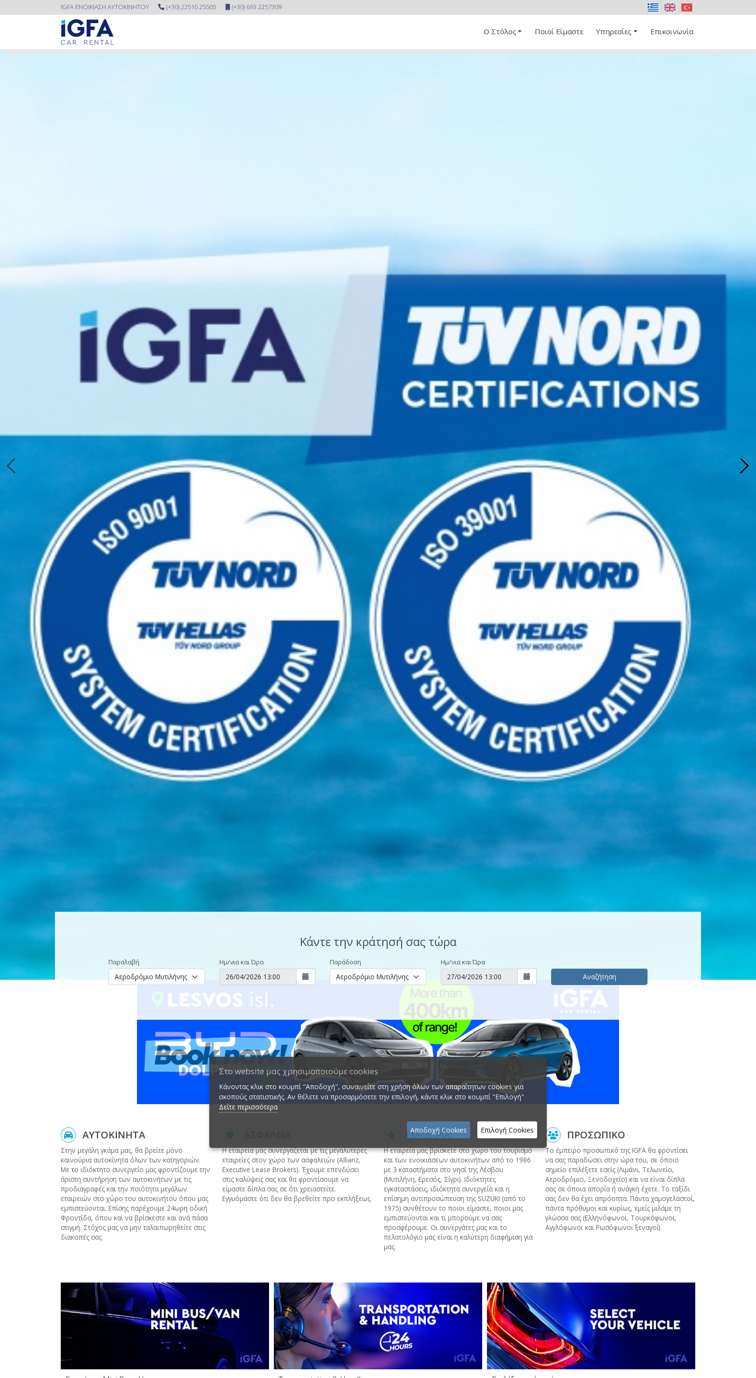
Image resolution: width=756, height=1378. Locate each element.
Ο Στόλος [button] (500, 31)
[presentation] (12, 465)
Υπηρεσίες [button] (614, 31)
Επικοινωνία (671, 31)
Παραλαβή (123, 962)
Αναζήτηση (599, 976)
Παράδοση (345, 962)
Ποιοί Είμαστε (559, 31)
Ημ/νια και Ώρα (241, 962)
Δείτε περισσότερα (248, 1106)
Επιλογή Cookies (507, 1130)
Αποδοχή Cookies (438, 1130)
